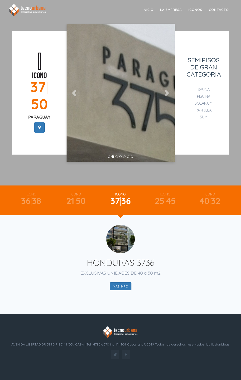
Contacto (219, 10)
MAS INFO (120, 286)
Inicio (148, 10)
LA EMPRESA (171, 10)
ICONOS (195, 10)
